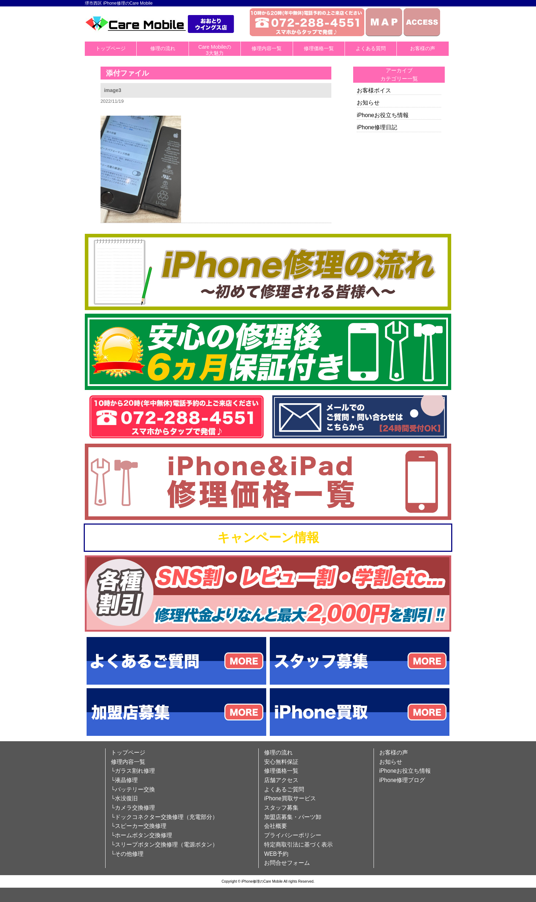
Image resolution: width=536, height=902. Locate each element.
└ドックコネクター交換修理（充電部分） (164, 817)
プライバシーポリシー (292, 835)
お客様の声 (422, 48)
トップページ (111, 48)
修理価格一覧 (319, 48)
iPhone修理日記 (377, 127)
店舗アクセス (281, 780)
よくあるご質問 (284, 789)
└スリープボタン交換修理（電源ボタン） (164, 844)
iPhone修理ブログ (402, 780)
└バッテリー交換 (133, 789)
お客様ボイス (374, 90)
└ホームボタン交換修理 (141, 835)
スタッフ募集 (281, 808)
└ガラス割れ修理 (133, 771)
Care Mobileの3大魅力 (214, 50)
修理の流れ (162, 48)
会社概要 (275, 826)
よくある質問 (371, 48)
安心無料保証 (281, 762)
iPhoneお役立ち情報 (383, 115)
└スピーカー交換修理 (138, 826)
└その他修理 (127, 854)
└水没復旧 (124, 798)
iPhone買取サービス (290, 798)
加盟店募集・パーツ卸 (292, 817)
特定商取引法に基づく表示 (298, 844)
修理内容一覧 (267, 48)
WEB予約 (276, 854)
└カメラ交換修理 (133, 808)
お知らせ (368, 103)
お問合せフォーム (287, 863)
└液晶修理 (124, 780)
